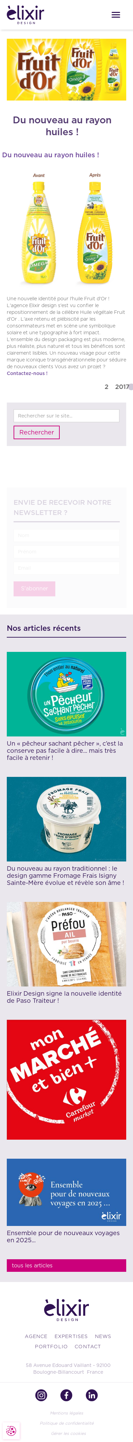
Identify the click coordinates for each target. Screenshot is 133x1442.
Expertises (71, 1336)
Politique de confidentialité (67, 1423)
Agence (36, 1336)
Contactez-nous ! (27, 373)
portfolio (51, 1346)
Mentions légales (66, 1413)
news (103, 1336)
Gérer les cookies (68, 1433)
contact (88, 1346)
